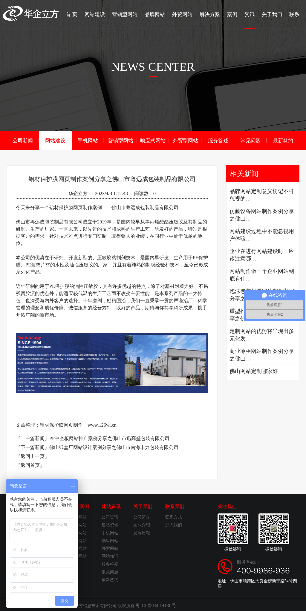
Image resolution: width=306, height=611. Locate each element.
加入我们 (173, 524)
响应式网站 (153, 140)
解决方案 (213, 13)
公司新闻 (22, 140)
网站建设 (103, 13)
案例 (235, 13)
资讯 (251, 19)
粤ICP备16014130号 (153, 604)
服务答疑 (218, 140)
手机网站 (87, 140)
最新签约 (283, 140)
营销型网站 (132, 13)
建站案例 (79, 505)
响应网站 (78, 548)
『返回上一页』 (32, 455)
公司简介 (141, 516)
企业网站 (78, 516)
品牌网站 (160, 13)
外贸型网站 (186, 140)
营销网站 (78, 524)
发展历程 (141, 532)
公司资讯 (110, 516)
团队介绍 (141, 524)
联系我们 (174, 505)
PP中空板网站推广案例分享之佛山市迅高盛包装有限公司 (109, 437)
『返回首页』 (30, 464)
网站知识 (110, 555)
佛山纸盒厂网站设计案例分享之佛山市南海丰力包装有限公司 (113, 446)
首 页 (81, 13)
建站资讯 (111, 505)
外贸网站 (187, 13)
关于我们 (273, 13)
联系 (294, 13)
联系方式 (173, 516)
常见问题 (250, 140)
